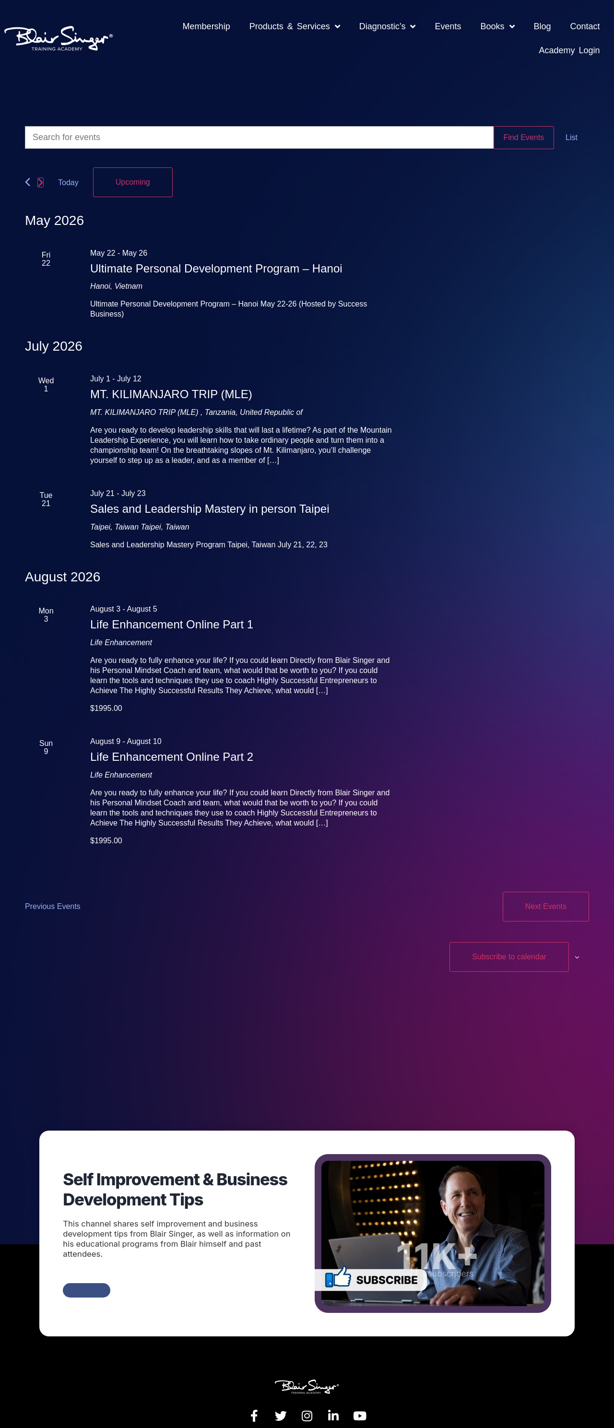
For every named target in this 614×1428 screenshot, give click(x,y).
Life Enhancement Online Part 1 (171, 610)
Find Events (524, 137)
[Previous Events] (27, 174)
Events (448, 26)
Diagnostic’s (387, 26)
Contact (585, 26)
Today (68, 175)
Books (497, 26)
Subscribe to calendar (531, 917)
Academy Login (569, 50)
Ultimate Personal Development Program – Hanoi (216, 254)
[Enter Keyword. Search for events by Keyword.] (259, 137)
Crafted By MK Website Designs (535, 1408)
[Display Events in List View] (572, 137)
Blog (542, 26)
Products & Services (294, 26)
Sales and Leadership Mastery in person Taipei (210, 494)
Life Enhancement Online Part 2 (171, 742)
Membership (206, 26)
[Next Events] (40, 175)
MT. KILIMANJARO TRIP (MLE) (171, 380)
